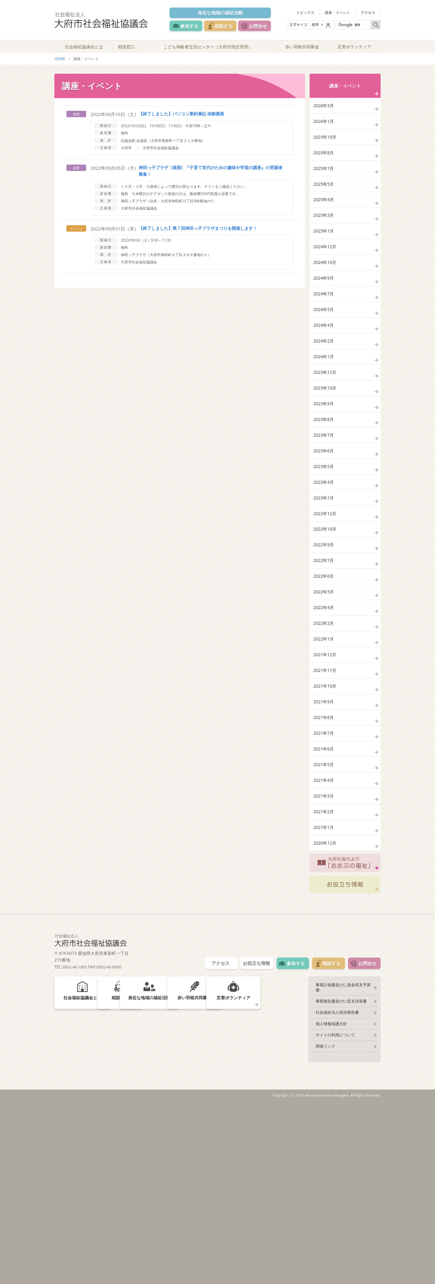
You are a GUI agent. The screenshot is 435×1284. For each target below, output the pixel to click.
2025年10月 (325, 153)
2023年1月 (324, 593)
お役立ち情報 (345, 1060)
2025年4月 (324, 229)
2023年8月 (324, 497)
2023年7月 (324, 516)
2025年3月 (324, 248)
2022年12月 (325, 612)
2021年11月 (325, 803)
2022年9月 (324, 650)
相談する (227, 25)
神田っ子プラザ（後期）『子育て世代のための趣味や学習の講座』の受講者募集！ (206, 178)
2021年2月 (324, 975)
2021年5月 (324, 918)
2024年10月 (325, 306)
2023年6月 (324, 535)
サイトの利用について (332, 1214)
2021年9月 (324, 842)
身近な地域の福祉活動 (224, 12)
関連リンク (322, 1227)
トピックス (311, 12)
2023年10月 (325, 459)
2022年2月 (324, 746)
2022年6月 (324, 689)
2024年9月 (324, 325)
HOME (59, 66)
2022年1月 (324, 765)
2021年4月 (324, 937)
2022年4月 (324, 727)
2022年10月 (325, 631)
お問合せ (266, 25)
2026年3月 (324, 114)
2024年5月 (324, 363)
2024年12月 (325, 286)
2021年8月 (324, 861)
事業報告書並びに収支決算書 (338, 1176)
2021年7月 (324, 880)
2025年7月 (324, 191)
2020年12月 (325, 1014)
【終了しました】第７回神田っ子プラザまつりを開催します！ (198, 235)
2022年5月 (324, 708)
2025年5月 (324, 210)
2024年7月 (324, 344)
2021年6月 (324, 899)
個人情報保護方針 (328, 1202)
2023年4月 (324, 573)
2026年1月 (324, 133)
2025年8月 (324, 172)
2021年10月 (325, 822)
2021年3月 (324, 956)
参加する (188, 25)
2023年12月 (325, 439)
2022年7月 (324, 669)
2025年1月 (324, 267)
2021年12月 (325, 784)
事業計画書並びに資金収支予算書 (342, 1164)
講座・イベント (341, 12)
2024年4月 (324, 382)
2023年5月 (324, 554)
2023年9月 (324, 478)
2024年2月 (324, 401)
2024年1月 (324, 420)
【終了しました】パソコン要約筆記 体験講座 (181, 121)
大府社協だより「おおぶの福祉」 (345, 1037)
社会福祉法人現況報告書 (334, 1189)
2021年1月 (324, 995)
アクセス (369, 12)
